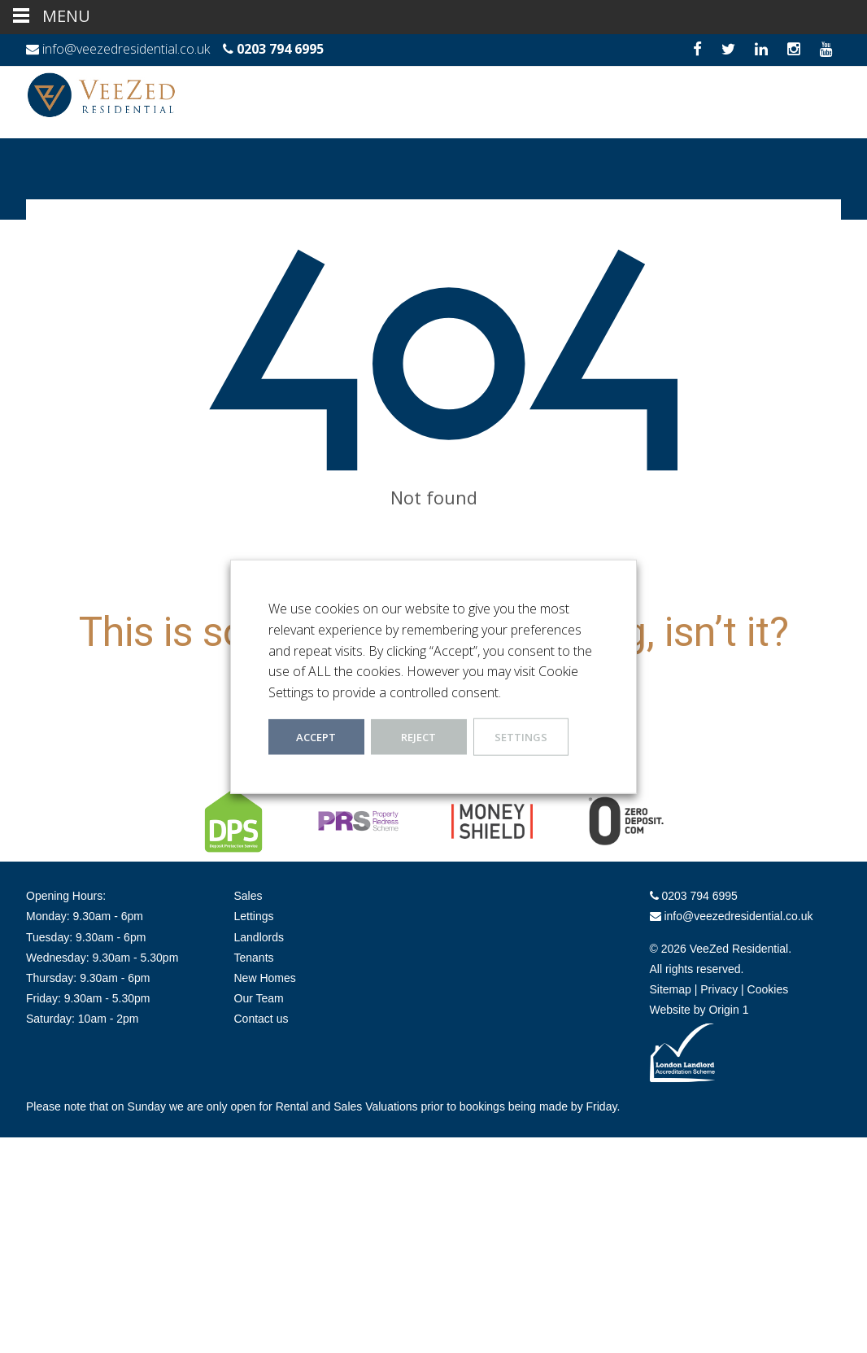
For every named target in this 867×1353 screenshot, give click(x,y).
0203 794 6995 (280, 49)
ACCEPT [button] (316, 737)
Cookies (768, 989)
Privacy (719, 989)
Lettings (254, 916)
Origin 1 (728, 1009)
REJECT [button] (418, 737)
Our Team (259, 998)
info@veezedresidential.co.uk (126, 49)
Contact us (261, 1018)
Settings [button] (520, 737)
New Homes (265, 977)
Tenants (254, 957)
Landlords (259, 937)
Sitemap (670, 989)
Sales (248, 895)
